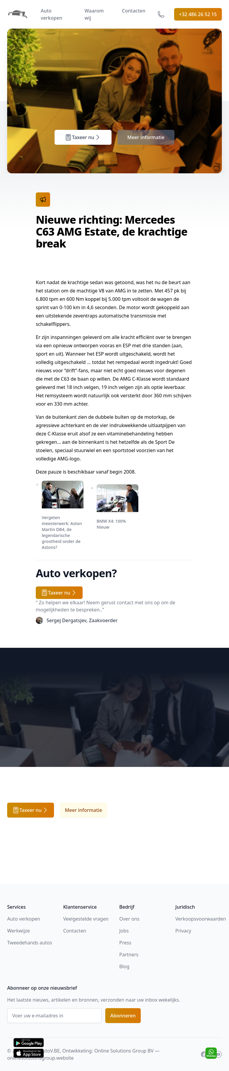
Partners (128, 954)
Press (125, 942)
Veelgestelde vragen (86, 919)
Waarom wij (94, 14)
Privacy (183, 930)
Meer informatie (146, 137)
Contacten (133, 10)
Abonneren (123, 1015)
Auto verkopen (51, 14)
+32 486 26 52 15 (198, 14)
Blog (124, 966)
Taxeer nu (83, 137)
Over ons (129, 919)
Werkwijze (18, 930)
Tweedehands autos (29, 942)
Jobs (124, 930)
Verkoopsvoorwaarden (200, 919)
